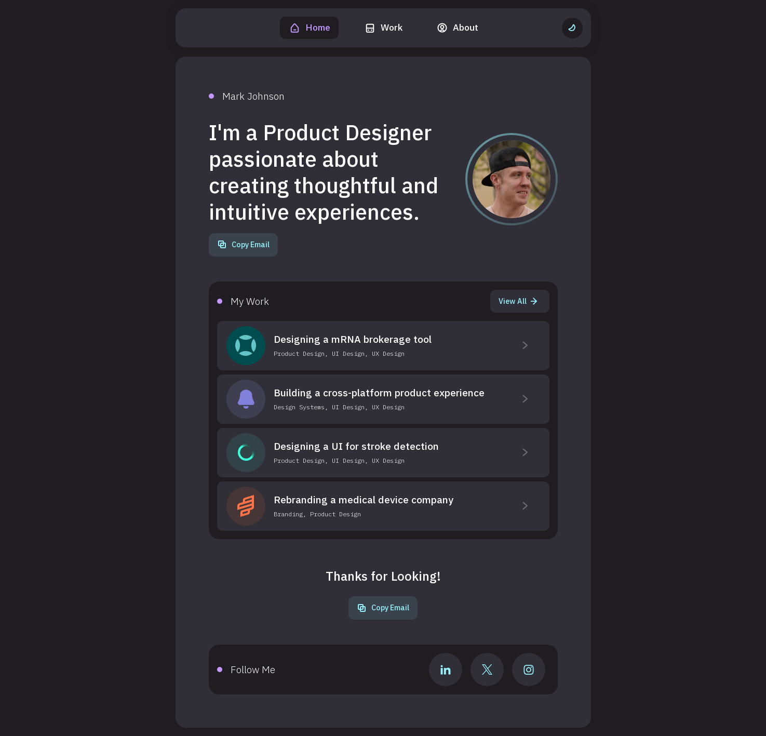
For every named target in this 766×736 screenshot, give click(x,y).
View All (518, 301)
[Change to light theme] (572, 28)
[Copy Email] (243, 245)
